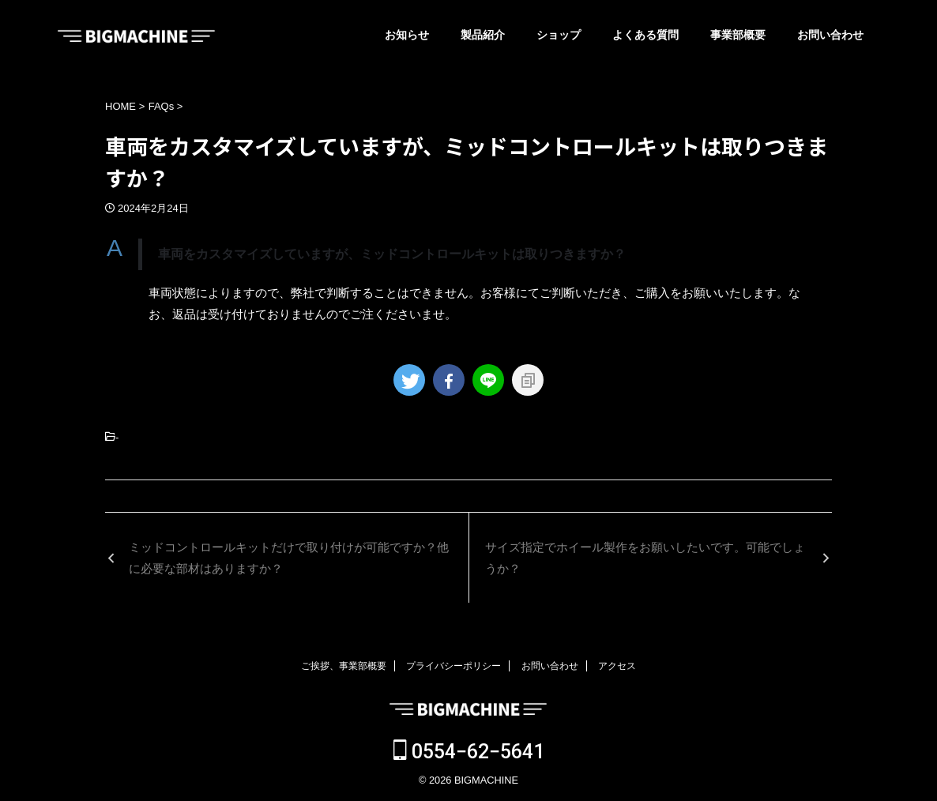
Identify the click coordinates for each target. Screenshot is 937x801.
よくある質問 (645, 34)
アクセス (617, 665)
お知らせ (407, 34)
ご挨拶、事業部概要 (343, 665)
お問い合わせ (830, 34)
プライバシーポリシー (453, 665)
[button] (468, 254)
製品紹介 (483, 34)
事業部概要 (738, 34)
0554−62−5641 (468, 751)
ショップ (558, 34)
